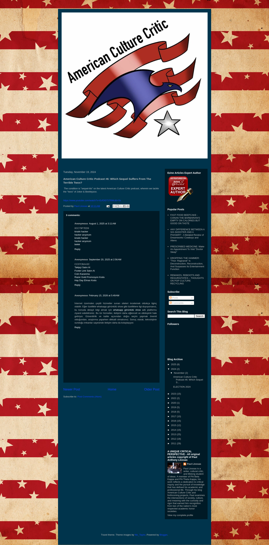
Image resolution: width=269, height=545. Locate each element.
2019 (174, 407)
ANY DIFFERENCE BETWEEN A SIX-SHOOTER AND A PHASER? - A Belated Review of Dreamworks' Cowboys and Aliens (187, 235)
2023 (174, 393)
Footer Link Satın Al (85, 270)
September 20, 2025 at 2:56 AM (105, 259)
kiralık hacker (81, 231)
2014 (174, 430)
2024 (174, 369)
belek (77, 244)
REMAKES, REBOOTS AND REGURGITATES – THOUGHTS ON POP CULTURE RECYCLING (187, 279)
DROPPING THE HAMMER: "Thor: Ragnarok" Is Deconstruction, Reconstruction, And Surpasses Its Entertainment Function (187, 263)
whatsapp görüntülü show (127, 310)
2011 (174, 443)
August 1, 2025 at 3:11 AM (102, 223)
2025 (174, 364)
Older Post (152, 389)
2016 (174, 420)
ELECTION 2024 (182, 386)
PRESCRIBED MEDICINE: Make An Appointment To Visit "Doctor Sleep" (187, 249)
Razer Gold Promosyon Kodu (90, 277)
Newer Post (71, 389)
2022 (174, 398)
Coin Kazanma (82, 274)
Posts (173, 297)
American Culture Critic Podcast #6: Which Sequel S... (188, 379)
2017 (174, 416)
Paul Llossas (194, 464)
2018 (174, 411)
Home (112, 389)
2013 (174, 434)
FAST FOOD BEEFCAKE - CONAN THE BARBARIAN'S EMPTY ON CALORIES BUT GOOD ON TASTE (185, 219)
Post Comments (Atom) (89, 396)
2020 (174, 402)
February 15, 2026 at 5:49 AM (104, 295)
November (179, 373)
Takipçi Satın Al (82, 267)
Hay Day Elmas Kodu (86, 280)
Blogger (163, 534)
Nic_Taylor (140, 534)
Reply (77, 249)
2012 (174, 438)
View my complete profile (180, 515)
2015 (174, 425)
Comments (176, 303)
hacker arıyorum (83, 234)
